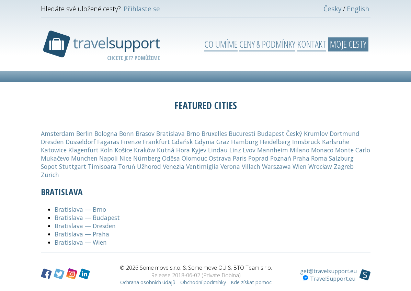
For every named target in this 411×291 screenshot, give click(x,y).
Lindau (218, 150)
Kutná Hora (173, 150)
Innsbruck (306, 142)
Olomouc (194, 158)
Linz (235, 150)
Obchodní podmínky (203, 282)
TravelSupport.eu (329, 278)
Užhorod (149, 166)
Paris (240, 158)
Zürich (50, 175)
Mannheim (272, 150)
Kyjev (199, 150)
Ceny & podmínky (267, 43)
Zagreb (344, 166)
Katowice (54, 150)
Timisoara (102, 166)
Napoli (108, 158)
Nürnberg (146, 158)
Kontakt (311, 43)
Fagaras (108, 142)
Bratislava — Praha (82, 234)
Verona (230, 166)
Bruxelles (214, 133)
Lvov (249, 150)
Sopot (49, 166)
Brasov (145, 133)
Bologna (105, 133)
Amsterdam (58, 133)
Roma (319, 158)
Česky (332, 8)
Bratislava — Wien (81, 242)
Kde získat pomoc (251, 282)
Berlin (84, 133)
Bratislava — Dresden (85, 226)
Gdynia (205, 142)
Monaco (322, 150)
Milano (299, 150)
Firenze (131, 142)
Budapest (270, 133)
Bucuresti (242, 133)
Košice (123, 150)
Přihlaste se (142, 8)
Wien (300, 166)
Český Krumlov (307, 133)
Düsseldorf (80, 142)
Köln (106, 150)
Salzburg (341, 158)
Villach (251, 166)
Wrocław (320, 166)
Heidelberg (275, 142)
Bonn (126, 133)
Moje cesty (348, 43)
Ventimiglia (202, 166)
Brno (193, 133)
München (84, 158)
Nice (125, 158)
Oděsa (171, 158)
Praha (301, 158)
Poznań (280, 158)
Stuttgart (72, 166)
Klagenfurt (83, 150)
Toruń (126, 166)
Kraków (144, 150)
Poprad (258, 158)
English (358, 8)
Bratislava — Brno (80, 209)
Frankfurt (156, 142)
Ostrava (220, 158)
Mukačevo (55, 158)
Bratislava (170, 133)
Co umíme (221, 43)
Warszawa (276, 166)
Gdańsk (182, 142)
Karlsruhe (335, 142)
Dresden (52, 142)
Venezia (173, 166)
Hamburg (244, 142)
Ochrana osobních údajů (147, 282)
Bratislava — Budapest (87, 217)
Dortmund (344, 133)
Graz (222, 142)
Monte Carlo (352, 150)
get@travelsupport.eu (328, 271)
